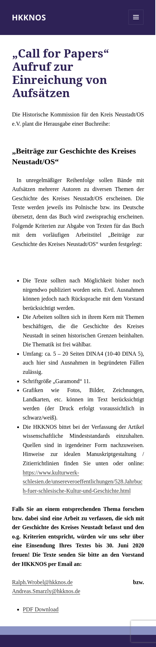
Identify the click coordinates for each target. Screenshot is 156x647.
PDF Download (41, 609)
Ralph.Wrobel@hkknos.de (42, 582)
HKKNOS (29, 17)
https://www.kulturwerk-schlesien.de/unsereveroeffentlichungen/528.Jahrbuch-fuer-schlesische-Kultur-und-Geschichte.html (83, 482)
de (77, 591)
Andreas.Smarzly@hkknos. (43, 591)
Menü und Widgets (136, 24)
